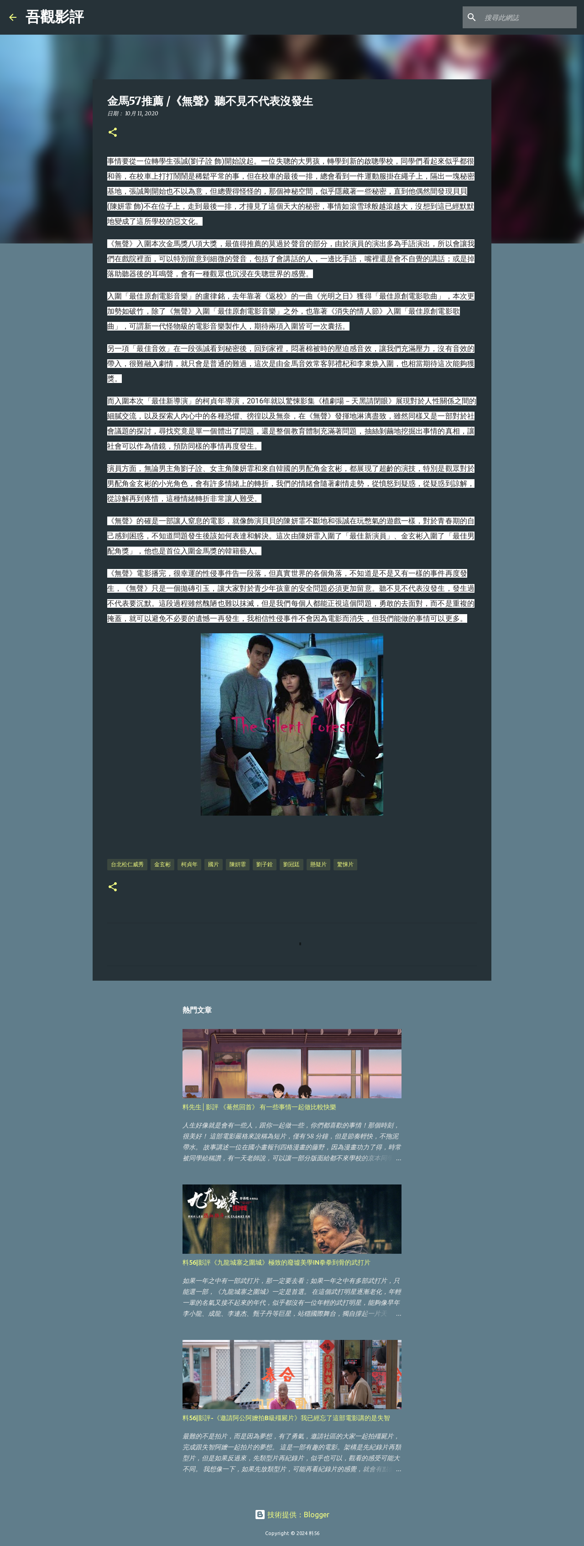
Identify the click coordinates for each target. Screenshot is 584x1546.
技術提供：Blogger (292, 1514)
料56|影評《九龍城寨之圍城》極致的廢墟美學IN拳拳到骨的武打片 (276, 1262)
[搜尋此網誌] (529, 17)
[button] (112, 133)
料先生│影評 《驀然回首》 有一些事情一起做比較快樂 (259, 1107)
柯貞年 (189, 864)
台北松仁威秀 (127, 864)
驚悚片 (345, 864)
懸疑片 (318, 864)
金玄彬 (162, 864)
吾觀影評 (55, 17)
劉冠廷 (291, 864)
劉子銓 (264, 864)
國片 (213, 864)
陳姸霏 (237, 864)
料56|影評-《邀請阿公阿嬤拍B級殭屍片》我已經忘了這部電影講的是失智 (286, 1418)
